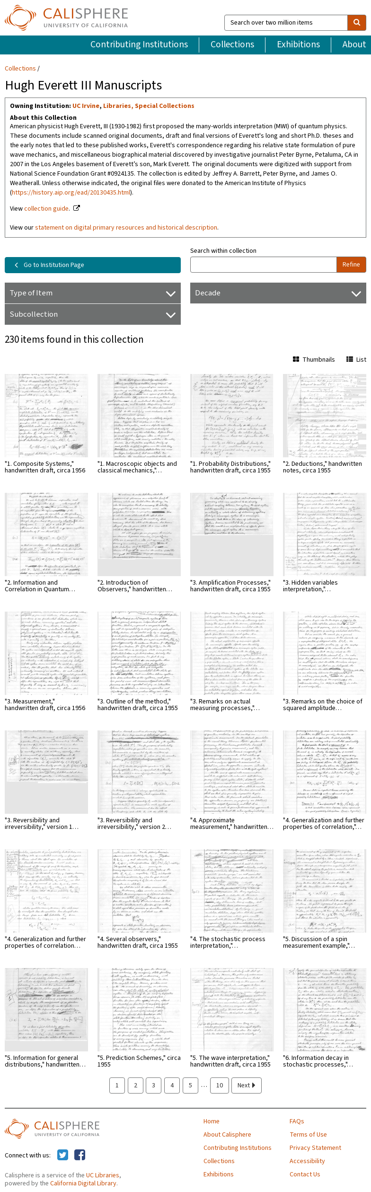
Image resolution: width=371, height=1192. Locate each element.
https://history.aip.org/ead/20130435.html (71, 192)
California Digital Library (83, 1183)
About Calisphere (227, 1134)
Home (211, 1121)
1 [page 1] (117, 1085)
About (354, 44)
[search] (356, 23)
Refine (351, 264)
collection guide (46, 208)
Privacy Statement (315, 1148)
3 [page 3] (153, 1085)
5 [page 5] (190, 1085)
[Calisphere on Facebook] (79, 1156)
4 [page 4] (172, 1085)
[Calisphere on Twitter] (62, 1156)
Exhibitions (298, 44)
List (356, 360)
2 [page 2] (135, 1085)
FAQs (297, 1121)
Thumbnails (314, 360)
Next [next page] (247, 1085)
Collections (232, 44)
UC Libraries (102, 1175)
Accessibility (307, 1161)
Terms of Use (308, 1134)
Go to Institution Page (47, 265)
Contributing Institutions (139, 44)
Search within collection (223, 251)
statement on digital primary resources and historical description (126, 227)
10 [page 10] (219, 1085)
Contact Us (305, 1174)
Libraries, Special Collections (148, 106)
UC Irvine (85, 106)
